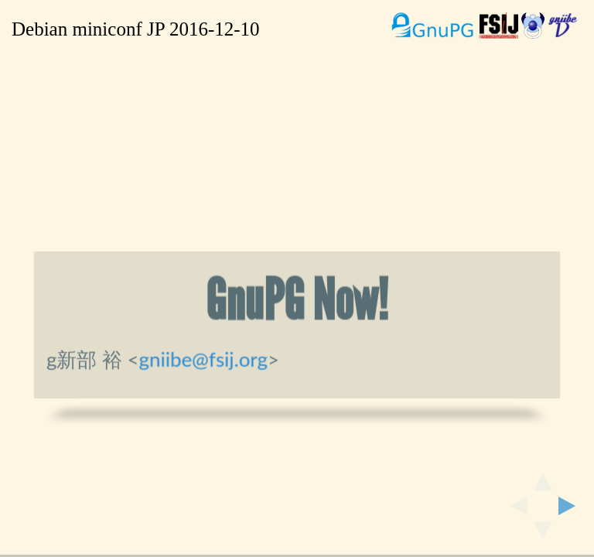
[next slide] (571, 506)
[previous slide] (514, 506)
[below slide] (543, 534)
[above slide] (543, 477)
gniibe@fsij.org (203, 359)
